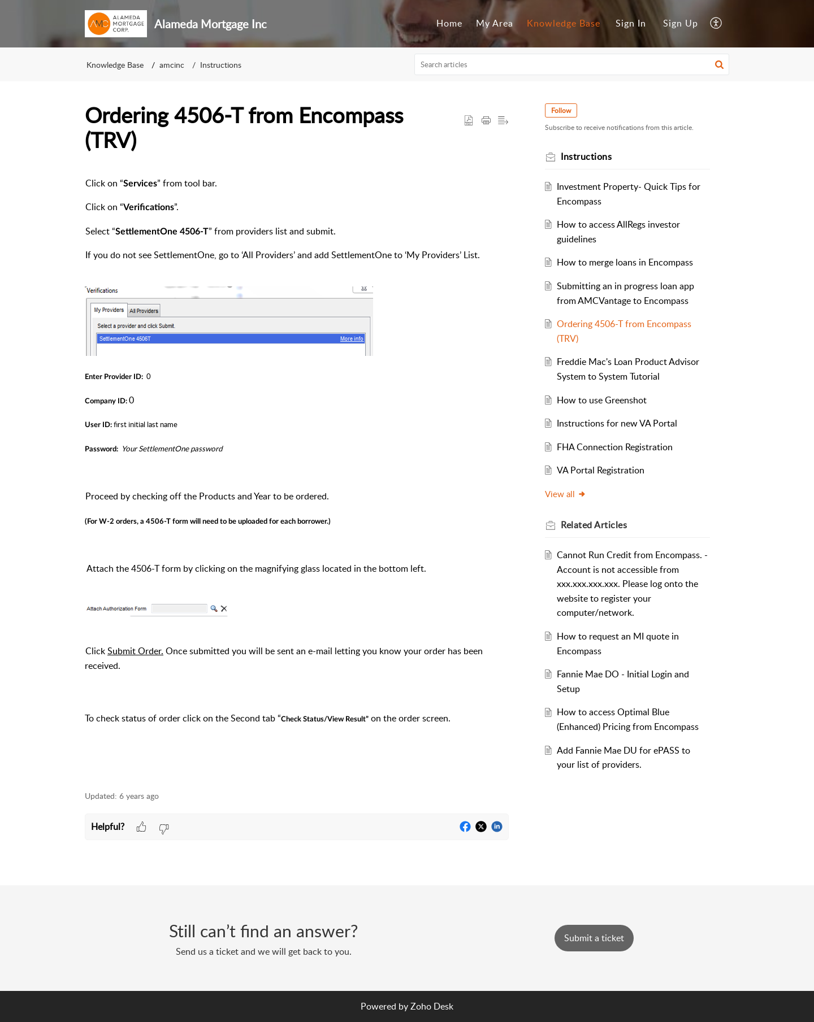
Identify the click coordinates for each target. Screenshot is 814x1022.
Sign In (631, 23)
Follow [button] (561, 110)
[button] (716, 24)
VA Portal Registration (600, 470)
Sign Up (680, 23)
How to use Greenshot (602, 400)
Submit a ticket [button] (594, 938)
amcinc (171, 64)
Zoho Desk (431, 1006)
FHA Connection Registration (615, 447)
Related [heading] (594, 525)
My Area (494, 23)
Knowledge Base (563, 23)
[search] (572, 64)
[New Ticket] (594, 938)
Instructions (220, 64)
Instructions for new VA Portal (617, 423)
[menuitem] (449, 24)
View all (565, 493)
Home (449, 23)
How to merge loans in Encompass (625, 262)
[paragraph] (297, 477)
